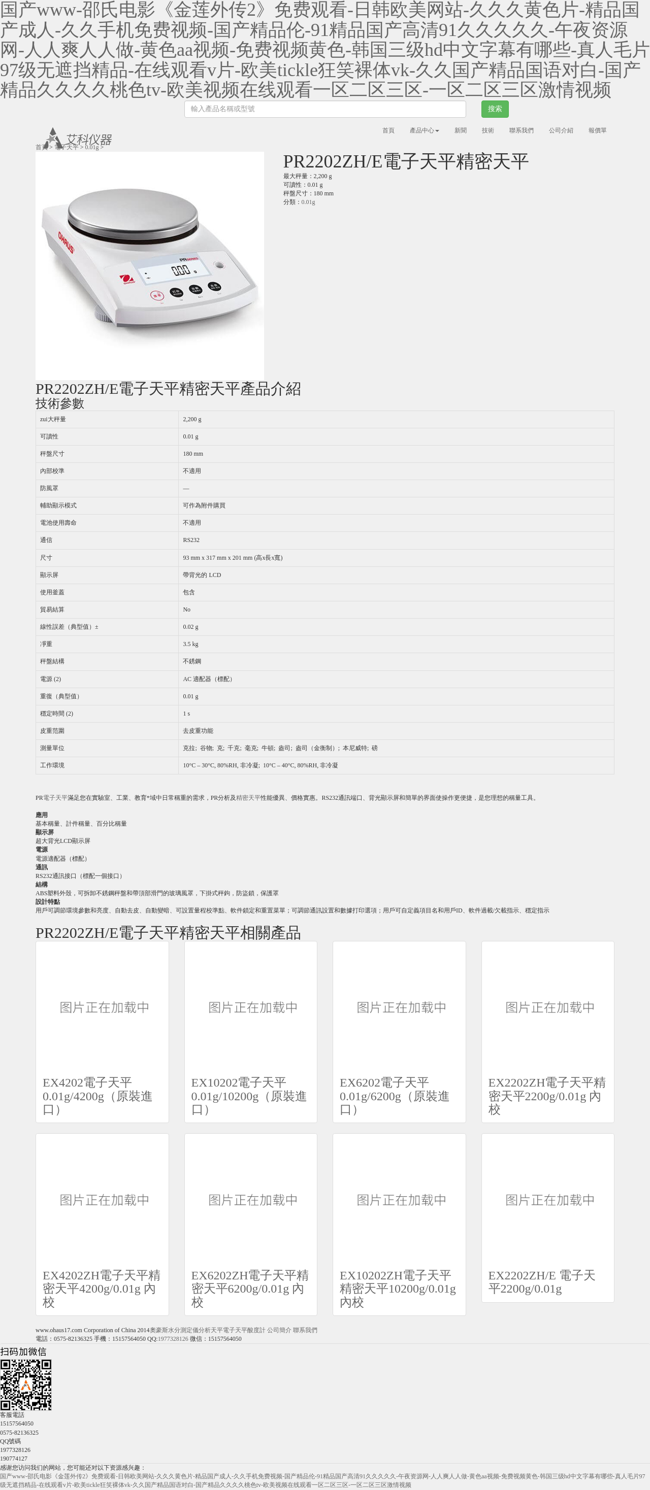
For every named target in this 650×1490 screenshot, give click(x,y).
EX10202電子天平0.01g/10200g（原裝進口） (249, 1096)
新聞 (460, 130)
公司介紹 (561, 130)
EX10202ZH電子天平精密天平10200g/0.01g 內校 (398, 1289)
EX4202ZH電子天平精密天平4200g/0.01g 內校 (101, 1289)
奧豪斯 (159, 1330)
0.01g (92, 147)
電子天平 (66, 147)
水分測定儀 (183, 1330)
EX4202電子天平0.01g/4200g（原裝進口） (98, 1096)
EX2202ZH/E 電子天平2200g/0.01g (542, 1282)
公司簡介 (279, 1330)
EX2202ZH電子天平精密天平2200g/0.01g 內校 (547, 1096)
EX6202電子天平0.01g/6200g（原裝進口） (395, 1096)
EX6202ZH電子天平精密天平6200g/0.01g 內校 (250, 1289)
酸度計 (256, 1330)
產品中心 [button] (424, 130)
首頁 (388, 130)
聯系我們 (521, 130)
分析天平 (211, 1330)
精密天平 (248, 797)
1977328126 (173, 1338)
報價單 (598, 130)
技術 (488, 130)
